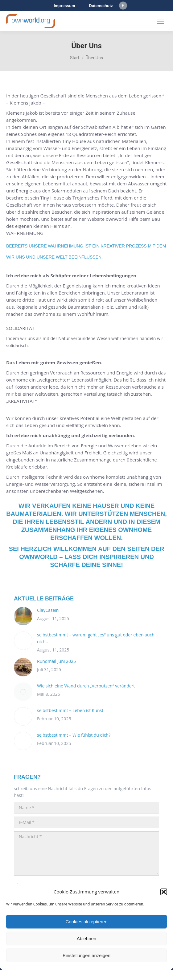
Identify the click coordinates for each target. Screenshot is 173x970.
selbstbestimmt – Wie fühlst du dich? (73, 735)
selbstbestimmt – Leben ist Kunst (70, 710)
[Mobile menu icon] (160, 21)
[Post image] (23, 616)
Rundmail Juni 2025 (56, 661)
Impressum (64, 5)
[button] (164, 892)
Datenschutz (101, 5)
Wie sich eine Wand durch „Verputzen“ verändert (86, 686)
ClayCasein (48, 610)
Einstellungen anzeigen (86, 955)
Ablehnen (86, 938)
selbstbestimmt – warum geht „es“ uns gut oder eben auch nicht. (95, 638)
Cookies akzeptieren (87, 921)
